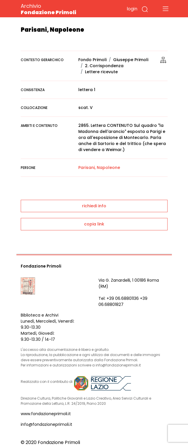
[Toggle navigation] (165, 8)
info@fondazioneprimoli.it (46, 424)
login (132, 8)
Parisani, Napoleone (99, 167)
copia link (94, 224)
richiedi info (94, 206)
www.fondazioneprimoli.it (46, 414)
